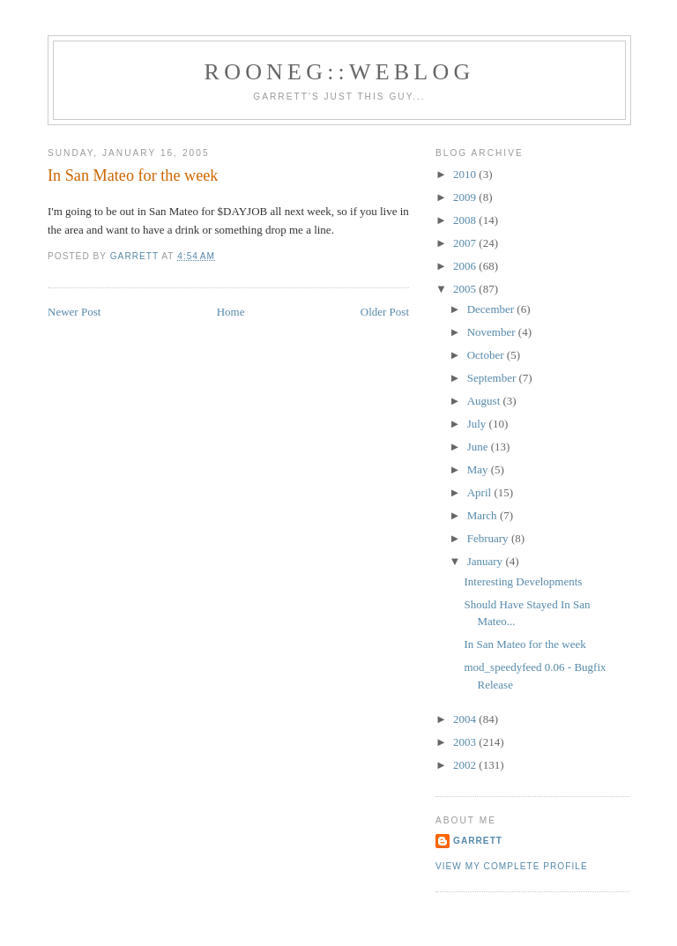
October (487, 354)
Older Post (385, 311)
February (489, 538)
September (493, 377)
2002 (466, 764)
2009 (466, 197)
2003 (466, 742)
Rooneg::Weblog (340, 72)
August (485, 400)
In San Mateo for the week (524, 644)
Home (231, 311)
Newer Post (74, 311)
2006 (466, 265)
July (478, 423)
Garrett (477, 840)
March (483, 515)
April (481, 492)
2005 (466, 288)
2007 (466, 243)
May (479, 469)
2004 (466, 719)
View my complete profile (511, 866)
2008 (466, 220)
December (492, 309)
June (479, 446)
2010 (466, 174)
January (486, 561)
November (492, 332)
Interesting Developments (523, 581)
